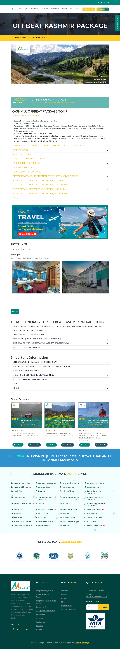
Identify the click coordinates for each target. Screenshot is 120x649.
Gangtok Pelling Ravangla (23, 521)
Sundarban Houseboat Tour (48, 483)
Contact (77, 8)
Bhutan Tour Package (96, 509)
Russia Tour (42, 517)
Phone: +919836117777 (96, 591)
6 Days (15, 430)
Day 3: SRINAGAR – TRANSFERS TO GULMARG (29, 334)
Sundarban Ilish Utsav (23, 487)
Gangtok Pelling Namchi (47, 521)
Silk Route (67, 525)
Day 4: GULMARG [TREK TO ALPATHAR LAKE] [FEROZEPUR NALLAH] (37, 339)
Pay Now (88, 9)
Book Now (15, 311)
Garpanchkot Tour (45, 487)
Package (24, 37)
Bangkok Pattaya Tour (44, 591)
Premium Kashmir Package (23, 525)
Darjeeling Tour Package (96, 517)
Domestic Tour (45, 8)
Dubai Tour (18, 513)
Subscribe (103, 607)
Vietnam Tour (68, 503)
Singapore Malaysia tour (45, 611)
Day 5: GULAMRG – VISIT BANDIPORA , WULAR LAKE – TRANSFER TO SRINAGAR (41, 343)
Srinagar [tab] (16, 249)
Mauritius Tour (44, 513)
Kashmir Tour (41, 630)
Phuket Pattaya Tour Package (45, 498)
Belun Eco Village (69, 491)
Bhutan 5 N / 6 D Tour (71, 509)
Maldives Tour (41, 618)
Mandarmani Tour (69, 487)
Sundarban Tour (42, 607)
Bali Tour (42, 503)
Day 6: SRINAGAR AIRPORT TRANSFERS (26, 347)
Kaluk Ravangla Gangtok (72, 521)
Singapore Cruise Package (24, 503)
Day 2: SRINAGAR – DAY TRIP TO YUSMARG (28, 330)
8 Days (82, 430)
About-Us (26, 9)
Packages (64, 598)
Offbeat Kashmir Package (38, 37)
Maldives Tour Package (47, 509)
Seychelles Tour (93, 513)
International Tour (55, 8)
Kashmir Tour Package (96, 525)
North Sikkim (92, 521)
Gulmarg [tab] (26, 249)
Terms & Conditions (68, 609)
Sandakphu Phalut (45, 525)
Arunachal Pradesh (70, 517)
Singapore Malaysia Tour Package (95, 498)
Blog (71, 8)
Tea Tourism (64, 8)
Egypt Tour (67, 513)
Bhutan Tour (41, 614)
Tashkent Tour (19, 517)
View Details (34, 445)
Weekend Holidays (34, 8)
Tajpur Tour (42, 491)
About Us (64, 591)
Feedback (102, 9)
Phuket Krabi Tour (20, 497)
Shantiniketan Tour (94, 487)
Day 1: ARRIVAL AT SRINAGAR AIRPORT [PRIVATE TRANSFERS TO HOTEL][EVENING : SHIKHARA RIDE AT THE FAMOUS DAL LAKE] (57, 326)
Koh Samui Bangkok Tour (72, 497)
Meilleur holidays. (82, 643)
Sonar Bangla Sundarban (72, 483)
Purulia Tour (18, 491)
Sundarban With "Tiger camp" (98, 483)
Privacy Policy (66, 606)
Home (20, 8)
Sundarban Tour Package (22, 483)
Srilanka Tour (19, 509)
